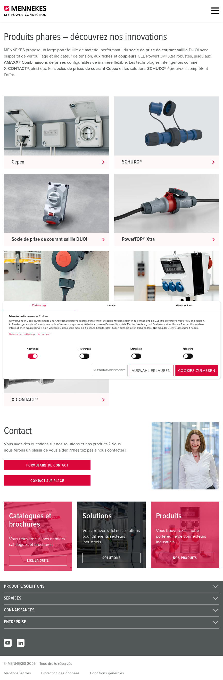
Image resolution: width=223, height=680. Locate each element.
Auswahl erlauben (151, 371)
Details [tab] (111, 305)
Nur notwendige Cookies (109, 370)
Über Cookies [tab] (184, 305)
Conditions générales (107, 673)
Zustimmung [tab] (39, 305)
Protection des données (60, 673)
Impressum (44, 334)
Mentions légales (17, 673)
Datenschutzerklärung (22, 334)
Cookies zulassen (196, 371)
